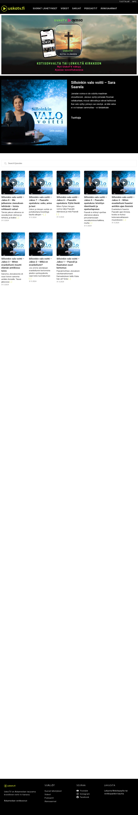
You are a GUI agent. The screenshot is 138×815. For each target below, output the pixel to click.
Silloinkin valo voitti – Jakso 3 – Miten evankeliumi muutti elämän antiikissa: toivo (12, 264)
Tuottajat (124, 2)
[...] (17, 217)
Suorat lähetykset (45, 8)
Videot (65, 8)
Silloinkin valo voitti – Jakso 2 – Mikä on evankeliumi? (40, 261)
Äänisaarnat (109, 8)
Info (134, 2)
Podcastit (90, 8)
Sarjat (76, 8)
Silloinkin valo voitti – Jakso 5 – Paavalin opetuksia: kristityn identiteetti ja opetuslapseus (95, 203)
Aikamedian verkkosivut (15, 801)
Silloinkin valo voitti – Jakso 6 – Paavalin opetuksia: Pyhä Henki (68, 200)
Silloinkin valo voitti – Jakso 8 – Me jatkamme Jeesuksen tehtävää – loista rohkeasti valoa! (12, 203)
